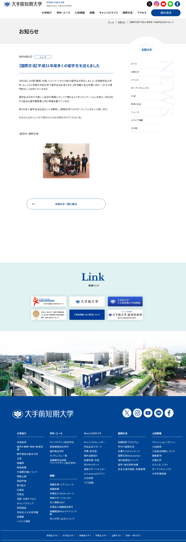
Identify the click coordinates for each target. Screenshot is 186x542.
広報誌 (20, 467)
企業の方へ (117, 513)
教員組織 (21, 445)
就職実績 (54, 466)
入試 (133, 95)
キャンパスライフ (108, 12)
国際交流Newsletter (129, 433)
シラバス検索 (23, 499)
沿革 (19, 436)
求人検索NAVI (57, 480)
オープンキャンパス (140, 87)
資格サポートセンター (61, 475)
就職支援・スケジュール (62, 462)
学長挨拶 (21, 420)
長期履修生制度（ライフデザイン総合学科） (63, 439)
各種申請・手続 (91, 438)
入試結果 (157, 424)
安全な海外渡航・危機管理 (131, 447)
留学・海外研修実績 (128, 442)
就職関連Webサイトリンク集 (63, 491)
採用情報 (39, 523)
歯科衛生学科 (57, 429)
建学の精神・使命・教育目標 (30, 426)
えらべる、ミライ (160, 442)
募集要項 (157, 433)
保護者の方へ (85, 513)
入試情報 (80, 12)
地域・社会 (136, 104)
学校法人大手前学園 (27, 490)
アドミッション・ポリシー (164, 420)
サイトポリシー (137, 523)
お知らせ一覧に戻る (66, 204)
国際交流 (128, 12)
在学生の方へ (69, 513)
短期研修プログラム (128, 420)
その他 (134, 128)
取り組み (21, 463)
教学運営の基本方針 (27, 431)
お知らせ (135, 71)
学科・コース (63, 12)
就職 (92, 12)
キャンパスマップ (25, 481)
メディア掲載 (137, 120)
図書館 (20, 494)
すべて (134, 63)
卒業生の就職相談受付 (61, 484)
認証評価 (21, 458)
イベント (135, 79)
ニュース (135, 112)
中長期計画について (27, 449)
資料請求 (99, 523)
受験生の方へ (52, 513)
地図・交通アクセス (26, 476)
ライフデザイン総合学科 (62, 420)
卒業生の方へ (101, 513)
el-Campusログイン (94, 451)
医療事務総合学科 (59, 424)
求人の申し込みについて (62, 496)
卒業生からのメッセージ (62, 471)
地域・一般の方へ (133, 513)
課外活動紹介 (91, 433)
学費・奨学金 (90, 429)
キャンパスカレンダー (94, 420)
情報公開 (21, 454)
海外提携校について (128, 438)
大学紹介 (47, 12)
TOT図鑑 (89, 460)
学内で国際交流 (126, 424)
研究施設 (21, 485)
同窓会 (20, 472)
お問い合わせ (86, 523)
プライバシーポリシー (117, 523)
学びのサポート (91, 442)
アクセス (141, 12)
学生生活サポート (93, 424)
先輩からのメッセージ (129, 429)
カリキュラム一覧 (58, 433)
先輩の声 (156, 438)
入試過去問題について (163, 429)
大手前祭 (88, 456)
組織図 (20, 440)
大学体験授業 (159, 451)
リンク (150, 523)
